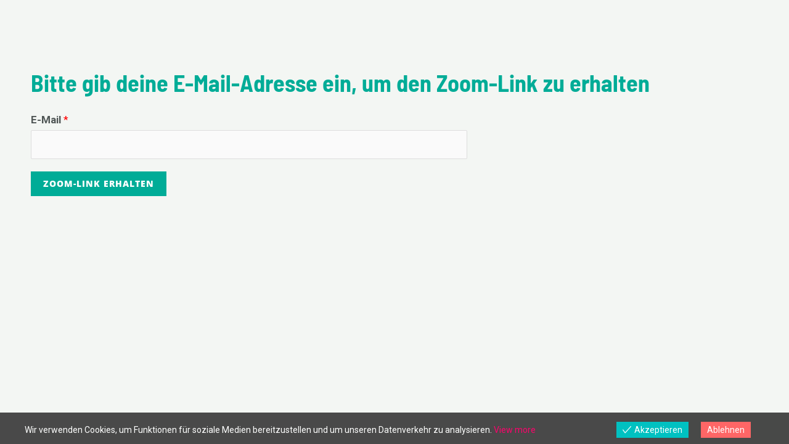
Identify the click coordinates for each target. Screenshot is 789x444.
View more (515, 430)
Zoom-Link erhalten (98, 183)
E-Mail (49, 119)
